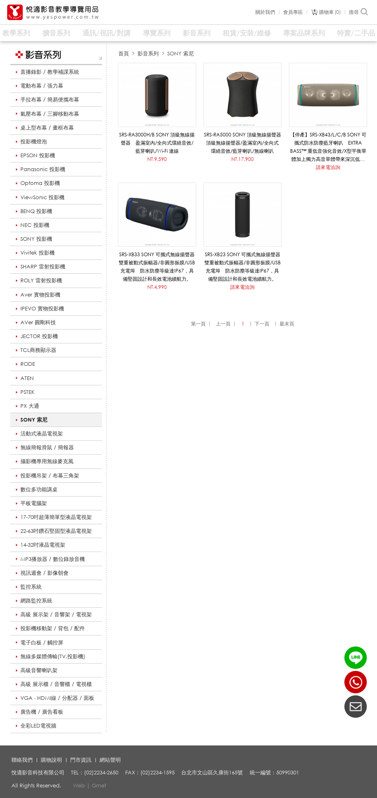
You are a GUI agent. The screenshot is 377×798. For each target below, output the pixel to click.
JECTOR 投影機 (39, 336)
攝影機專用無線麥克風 (46, 461)
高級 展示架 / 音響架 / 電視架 (56, 614)
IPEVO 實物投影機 (42, 308)
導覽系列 (157, 33)
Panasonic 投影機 (42, 169)
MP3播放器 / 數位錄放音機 (52, 559)
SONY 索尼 (33, 419)
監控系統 (31, 586)
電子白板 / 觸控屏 (41, 642)
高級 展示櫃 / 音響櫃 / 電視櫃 (56, 684)
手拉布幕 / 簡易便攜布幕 (49, 99)
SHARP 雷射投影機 (42, 266)
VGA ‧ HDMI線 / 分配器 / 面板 (57, 698)
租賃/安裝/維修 (247, 33)
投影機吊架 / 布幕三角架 (49, 475)
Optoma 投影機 (40, 183)
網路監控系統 (36, 600)
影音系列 (197, 33)
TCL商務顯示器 (38, 350)
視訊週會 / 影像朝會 (44, 572)
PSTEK (27, 392)
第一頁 (198, 324)
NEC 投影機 (34, 225)
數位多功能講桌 (39, 489)
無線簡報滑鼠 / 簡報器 (47, 447)
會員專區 (293, 12)
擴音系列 (56, 33)
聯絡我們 (22, 759)
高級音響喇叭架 (39, 670)
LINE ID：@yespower (355, 657)
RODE (27, 364)
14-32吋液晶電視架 (42, 544)
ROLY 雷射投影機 (41, 280)
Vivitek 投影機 (37, 252)
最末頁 (286, 324)
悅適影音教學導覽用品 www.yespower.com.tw (53, 12)
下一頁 (262, 324)
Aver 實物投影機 (40, 294)
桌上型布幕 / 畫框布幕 (47, 127)
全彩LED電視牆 (38, 725)
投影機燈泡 (33, 141)
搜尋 (359, 12)
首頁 (123, 53)
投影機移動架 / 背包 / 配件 (52, 628)
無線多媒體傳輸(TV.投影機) (52, 656)
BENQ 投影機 (36, 211)
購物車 (330, 12)
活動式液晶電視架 (41, 433)
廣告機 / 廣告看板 (41, 711)
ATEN (27, 378)
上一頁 (223, 324)
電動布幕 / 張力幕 (41, 85)
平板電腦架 (33, 503)
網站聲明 (110, 759)
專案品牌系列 (304, 33)
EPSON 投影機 (37, 155)
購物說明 (51, 759)
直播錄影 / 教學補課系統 (49, 71)
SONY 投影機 (36, 238)
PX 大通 (29, 405)
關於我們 (265, 12)
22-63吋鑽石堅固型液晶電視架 (56, 531)
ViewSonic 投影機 (42, 197)
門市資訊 (80, 759)
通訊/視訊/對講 (106, 33)
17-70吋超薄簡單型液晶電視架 (56, 517)
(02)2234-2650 (355, 682)
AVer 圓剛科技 (38, 322)
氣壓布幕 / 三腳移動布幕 (49, 113)
